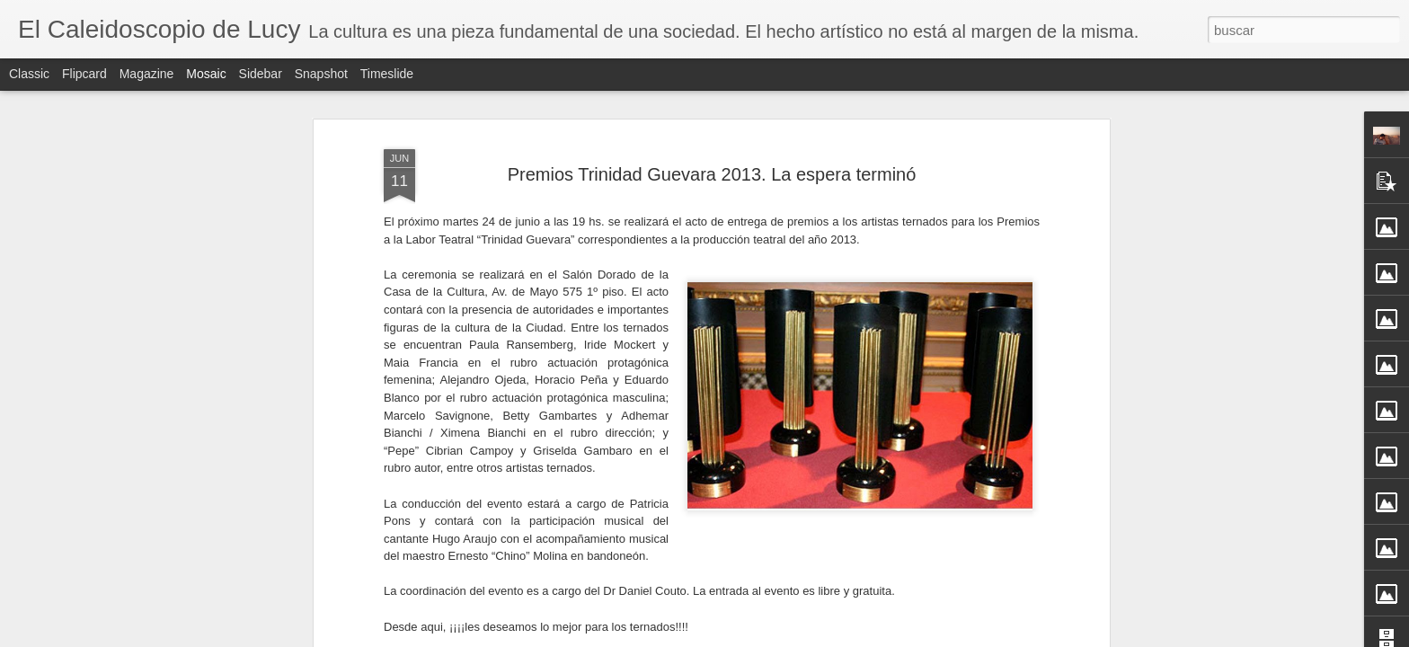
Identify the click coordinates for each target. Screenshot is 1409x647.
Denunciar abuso (834, 637)
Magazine (147, 73)
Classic (29, 73)
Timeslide (386, 73)
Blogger (775, 637)
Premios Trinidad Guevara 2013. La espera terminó (712, 124)
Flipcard (84, 73)
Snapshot (321, 73)
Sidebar (260, 73)
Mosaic (206, 73)
